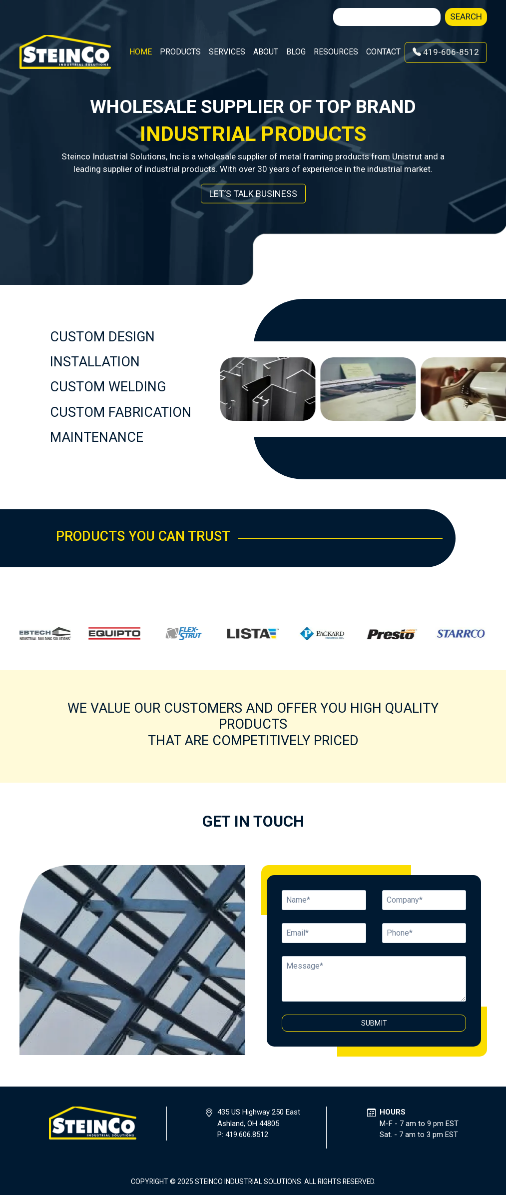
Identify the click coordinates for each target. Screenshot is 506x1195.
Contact (383, 51)
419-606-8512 (446, 52)
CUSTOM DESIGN (102, 337)
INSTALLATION (95, 362)
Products (180, 51)
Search (466, 16)
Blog (296, 51)
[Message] (374, 979)
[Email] (424, 900)
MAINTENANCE (96, 437)
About (265, 51)
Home (140, 51)
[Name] (324, 900)
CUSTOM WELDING (108, 387)
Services (227, 51)
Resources (336, 51)
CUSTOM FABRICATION (120, 412)
